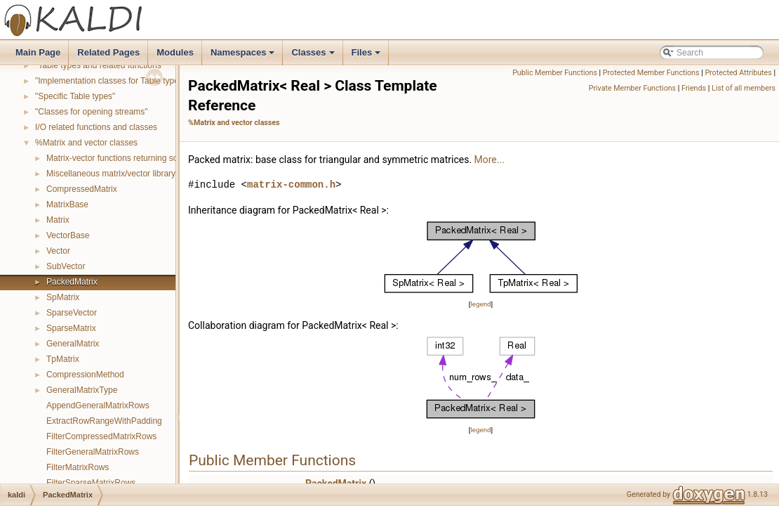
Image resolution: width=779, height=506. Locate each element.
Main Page (37, 52)
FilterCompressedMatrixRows (101, 436)
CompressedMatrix (81, 189)
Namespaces (244, 56)
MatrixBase (67, 204)
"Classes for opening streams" (91, 112)
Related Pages (108, 52)
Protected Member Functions (651, 72)
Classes (313, 56)
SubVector (65, 266)
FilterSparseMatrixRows (90, 483)
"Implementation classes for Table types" (110, 81)
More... (489, 159)
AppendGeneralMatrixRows (97, 405)
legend (480, 304)
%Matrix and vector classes (86, 143)
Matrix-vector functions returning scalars (121, 158)
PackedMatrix (72, 282)
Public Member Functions (554, 72)
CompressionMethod (85, 374)
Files (367, 56)
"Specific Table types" (75, 96)
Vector (58, 251)
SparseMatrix (71, 328)
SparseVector (71, 313)
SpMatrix (62, 297)
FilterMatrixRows (77, 467)
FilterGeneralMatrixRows (92, 452)
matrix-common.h (291, 184)
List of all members (743, 88)
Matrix (57, 220)
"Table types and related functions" (99, 65)
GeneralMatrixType (81, 390)
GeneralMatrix (72, 344)
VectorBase (67, 235)
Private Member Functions (632, 88)
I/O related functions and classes (96, 127)
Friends (693, 88)
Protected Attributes (738, 72)
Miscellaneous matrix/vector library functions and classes (152, 174)
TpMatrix (62, 359)
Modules (175, 52)
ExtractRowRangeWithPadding (104, 421)
